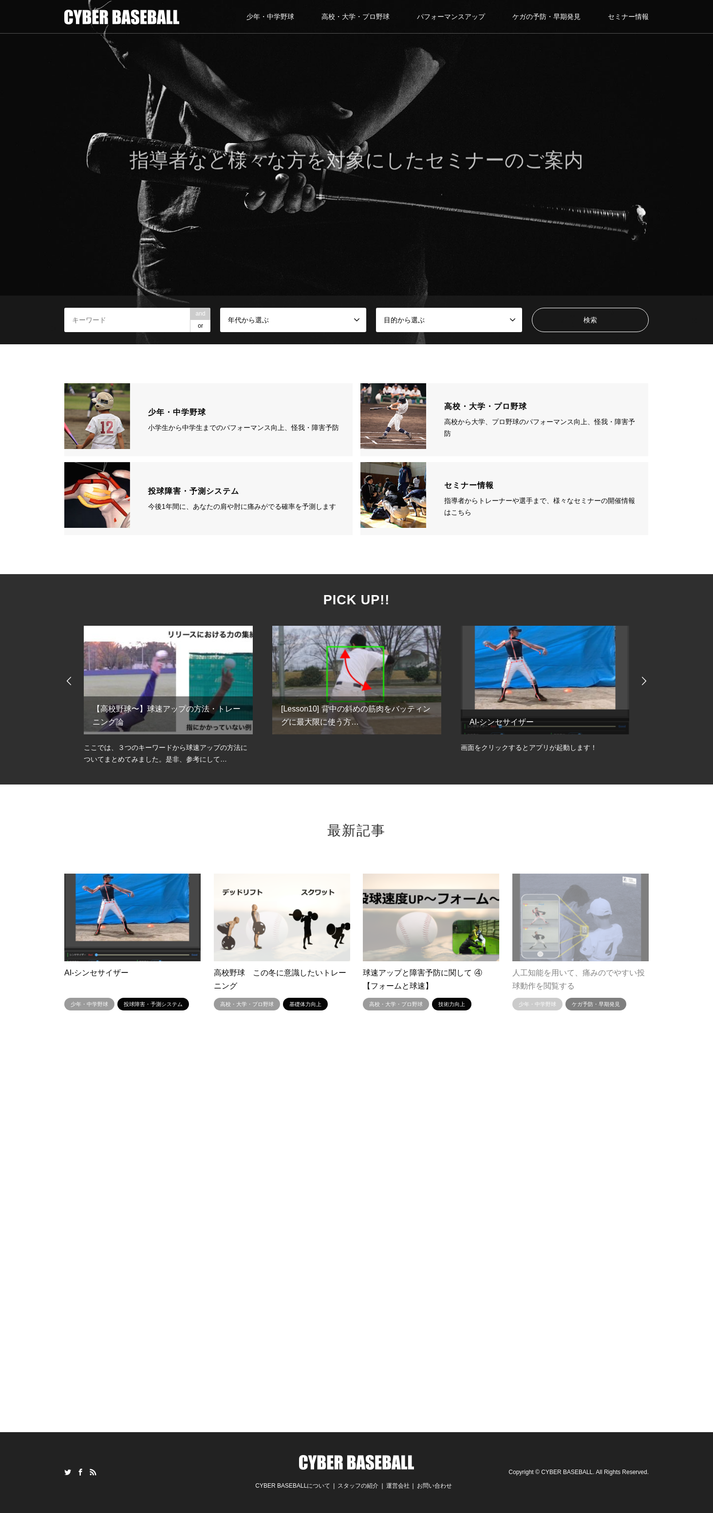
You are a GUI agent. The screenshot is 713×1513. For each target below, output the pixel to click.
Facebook (80, 1472)
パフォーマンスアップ (451, 16)
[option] (356, 172)
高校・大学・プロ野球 (355, 16)
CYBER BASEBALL (567, 1472)
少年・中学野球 (270, 16)
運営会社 (398, 1485)
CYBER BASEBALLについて (292, 1485)
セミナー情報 (628, 16)
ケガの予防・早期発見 (546, 16)
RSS (93, 1472)
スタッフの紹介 (358, 1485)
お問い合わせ (434, 1485)
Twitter (67, 1472)
